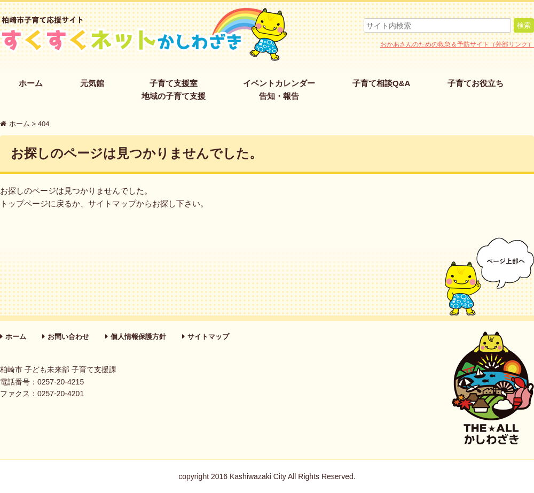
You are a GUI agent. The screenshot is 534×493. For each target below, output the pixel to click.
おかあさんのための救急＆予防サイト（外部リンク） (457, 44)
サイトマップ (112, 203)
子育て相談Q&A (381, 83)
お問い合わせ (68, 337)
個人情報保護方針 (138, 337)
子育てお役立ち (475, 83)
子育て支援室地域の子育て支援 (174, 90)
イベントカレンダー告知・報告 (279, 90)
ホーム (31, 83)
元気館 (92, 83)
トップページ (24, 203)
